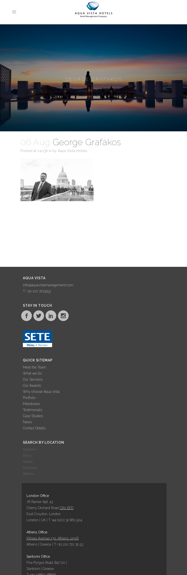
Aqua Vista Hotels (72, 151)
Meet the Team (34, 367)
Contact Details (34, 428)
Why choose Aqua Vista (41, 392)
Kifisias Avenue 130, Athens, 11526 (53, 538)
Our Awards (32, 385)
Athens (28, 474)
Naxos (28, 462)
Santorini (29, 449)
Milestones (31, 404)
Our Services (33, 379)
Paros (27, 456)
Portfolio (29, 398)
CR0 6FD (66, 508)
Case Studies (33, 416)
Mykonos (30, 468)
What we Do (32, 373)
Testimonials (32, 410)
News (27, 422)
